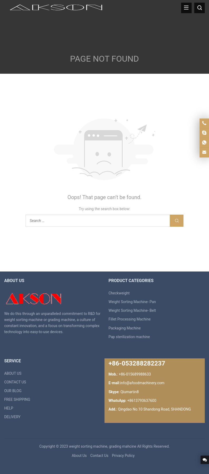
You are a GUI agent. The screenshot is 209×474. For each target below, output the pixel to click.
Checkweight (119, 293)
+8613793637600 (141, 400)
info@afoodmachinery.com (142, 383)
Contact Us (99, 455)
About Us (79, 455)
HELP (8, 408)
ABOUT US (13, 373)
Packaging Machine (124, 328)
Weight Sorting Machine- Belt (132, 310)
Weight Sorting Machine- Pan (132, 302)
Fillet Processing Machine (129, 319)
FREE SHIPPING (17, 399)
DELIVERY (12, 417)
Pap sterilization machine (129, 337)
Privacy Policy (123, 455)
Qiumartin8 (130, 392)
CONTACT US (15, 382)
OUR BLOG (13, 391)
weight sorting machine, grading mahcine (102, 446)
